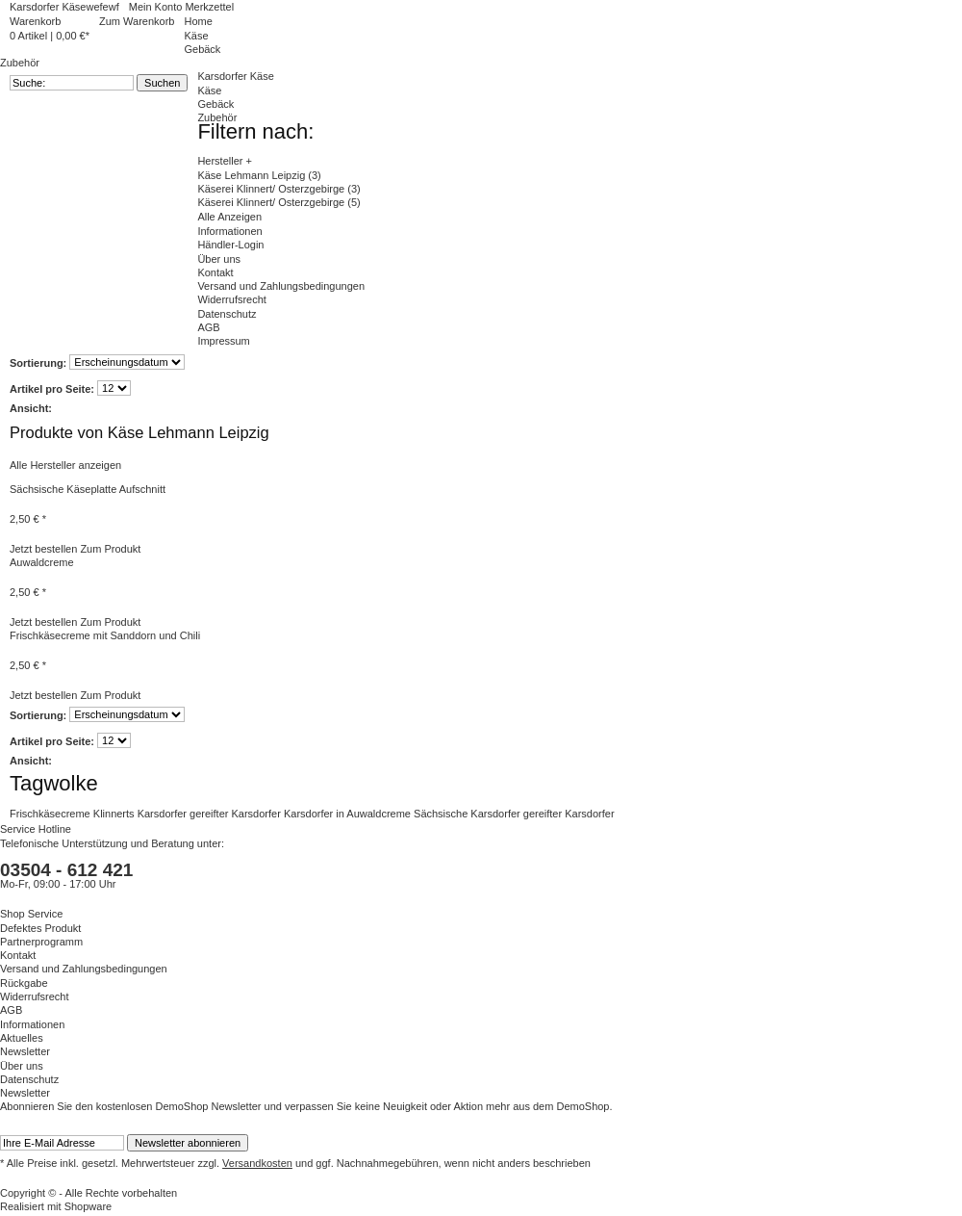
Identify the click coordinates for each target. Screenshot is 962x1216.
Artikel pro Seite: (52, 388)
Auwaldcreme (42, 562)
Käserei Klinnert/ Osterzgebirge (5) (278, 202)
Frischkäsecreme (51, 813)
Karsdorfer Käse (235, 76)
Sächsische (442, 813)
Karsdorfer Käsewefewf (64, 7)
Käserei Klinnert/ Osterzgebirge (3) (278, 188)
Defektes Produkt (40, 928)
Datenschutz (226, 314)
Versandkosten (257, 1163)
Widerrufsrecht (231, 299)
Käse (209, 90)
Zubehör (217, 117)
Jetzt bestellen (43, 549)
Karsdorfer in (315, 813)
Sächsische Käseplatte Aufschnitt (87, 489)
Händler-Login (230, 244)
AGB (208, 327)
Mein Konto (157, 7)
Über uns (218, 259)
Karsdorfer (164, 813)
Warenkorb (35, 21)
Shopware (88, 1206)
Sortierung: (38, 362)
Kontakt (215, 272)
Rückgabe (24, 983)
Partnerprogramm (41, 941)
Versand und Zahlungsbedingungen (281, 286)
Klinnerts (115, 813)
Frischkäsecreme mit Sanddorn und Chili (105, 635)
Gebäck (215, 104)
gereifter (210, 813)
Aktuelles (21, 1038)
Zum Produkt (110, 549)
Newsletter (25, 1051)
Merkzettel (209, 7)
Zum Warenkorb (136, 21)
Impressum (223, 341)
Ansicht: (31, 408)
